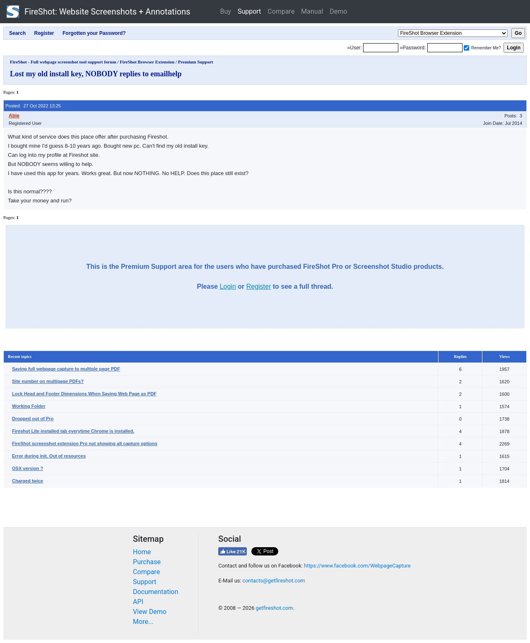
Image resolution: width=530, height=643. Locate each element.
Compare (280, 11)
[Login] (380, 47)
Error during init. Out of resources (49, 455)
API (138, 602)
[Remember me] (466, 48)
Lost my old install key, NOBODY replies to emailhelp (96, 74)
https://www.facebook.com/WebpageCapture (357, 566)
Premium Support (195, 61)
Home (142, 552)
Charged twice (27, 480)
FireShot (98, 11)
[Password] (445, 47)
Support (249, 11)
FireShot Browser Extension (147, 61)
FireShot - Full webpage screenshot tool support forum (63, 61)
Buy (225, 11)
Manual (312, 11)
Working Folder (28, 406)
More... (143, 622)
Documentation (155, 592)
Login (228, 286)
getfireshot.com (274, 608)
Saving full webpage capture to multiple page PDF (66, 368)
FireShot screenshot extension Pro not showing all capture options (84, 443)
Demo (338, 11)
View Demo (149, 612)
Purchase (147, 562)
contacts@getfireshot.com (274, 580)
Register (258, 286)
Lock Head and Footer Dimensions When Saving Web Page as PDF (84, 393)
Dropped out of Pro (32, 418)
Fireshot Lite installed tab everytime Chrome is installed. (73, 431)
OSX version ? (27, 468)
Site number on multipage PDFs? (48, 381)
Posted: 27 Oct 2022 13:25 (33, 105)
